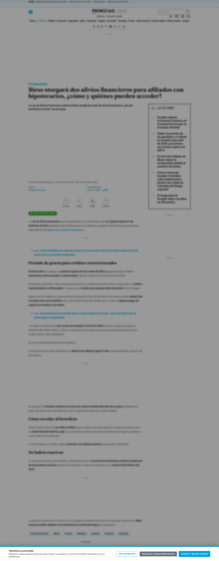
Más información (127, 554)
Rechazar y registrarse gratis (158, 554)
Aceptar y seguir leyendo (194, 554)
